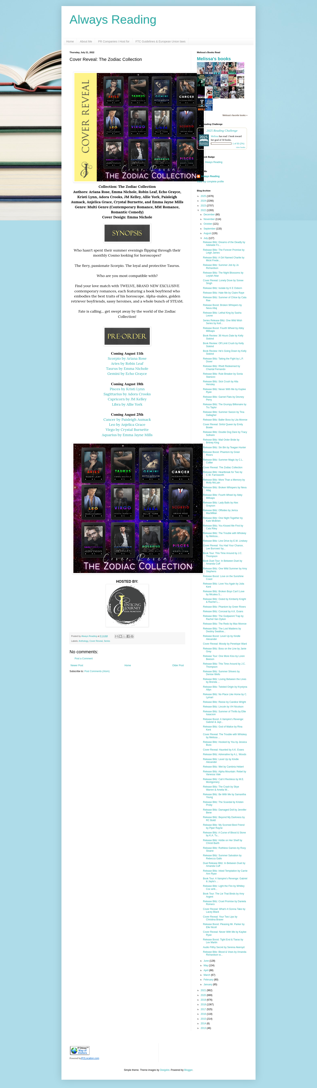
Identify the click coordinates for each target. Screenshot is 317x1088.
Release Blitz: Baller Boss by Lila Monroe (225, 419)
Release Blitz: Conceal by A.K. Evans (223, 611)
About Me (86, 41)
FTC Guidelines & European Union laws (160, 41)
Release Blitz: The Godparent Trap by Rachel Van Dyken (223, 617)
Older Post (178, 665)
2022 (204, 210)
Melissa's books (214, 58)
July (206, 238)
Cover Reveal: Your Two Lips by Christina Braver (220, 918)
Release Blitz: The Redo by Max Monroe (224, 623)
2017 (204, 1009)
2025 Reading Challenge (222, 130)
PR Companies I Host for (113, 41)
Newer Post (77, 665)
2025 (204, 196)
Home (70, 41)
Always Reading (113, 19)
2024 (204, 200)
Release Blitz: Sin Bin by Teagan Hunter (224, 447)
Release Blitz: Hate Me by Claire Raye (223, 292)
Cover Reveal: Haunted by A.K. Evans (223, 749)
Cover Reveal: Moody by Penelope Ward (225, 643)
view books (240, 147)
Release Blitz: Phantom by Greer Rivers (224, 606)
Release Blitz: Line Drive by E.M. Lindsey (225, 540)
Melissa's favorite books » (235, 115)
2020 (204, 995)
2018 (204, 1004)
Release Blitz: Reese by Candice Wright (224, 702)
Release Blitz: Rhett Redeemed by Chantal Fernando (221, 367)
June (206, 960)
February (209, 979)
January (208, 984)
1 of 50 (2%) (238, 143)
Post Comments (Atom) (97, 671)
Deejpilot (164, 1070)
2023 (204, 205)
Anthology (83, 641)
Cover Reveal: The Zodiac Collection (222, 467)
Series (107, 641)
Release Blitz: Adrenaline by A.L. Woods (224, 754)
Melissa (214, 136)
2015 (204, 1018)
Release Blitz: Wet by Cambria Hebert (223, 766)
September (210, 228)
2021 (204, 990)
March (207, 975)
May (206, 965)
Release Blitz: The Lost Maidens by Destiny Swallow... (222, 630)
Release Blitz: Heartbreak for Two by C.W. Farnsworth (222, 473)
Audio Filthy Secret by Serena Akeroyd (223, 947)
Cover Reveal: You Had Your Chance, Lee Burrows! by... (223, 547)
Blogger (188, 1070)
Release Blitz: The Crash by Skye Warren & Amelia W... (221, 788)
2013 (204, 1028)
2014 (204, 1023)
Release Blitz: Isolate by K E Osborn (222, 288)
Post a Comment (84, 658)
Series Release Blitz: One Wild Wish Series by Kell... (222, 322)
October (208, 223)
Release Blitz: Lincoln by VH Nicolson (223, 706)
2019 (204, 999)
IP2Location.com (90, 1058)
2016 (204, 1014)
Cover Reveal (95, 641)
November (210, 219)
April (206, 970)
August (208, 233)
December (210, 214)
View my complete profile (210, 181)
